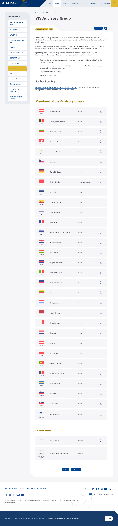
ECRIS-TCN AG (15, 58)
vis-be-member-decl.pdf (101, 121)
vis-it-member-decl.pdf (101, 272)
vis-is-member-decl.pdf (101, 262)
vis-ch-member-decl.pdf (101, 141)
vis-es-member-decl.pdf (101, 202)
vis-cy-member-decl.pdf (101, 151)
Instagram (101, 489)
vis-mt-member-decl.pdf (101, 323)
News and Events (76, 3)
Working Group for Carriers (16, 98)
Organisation (50, 13)
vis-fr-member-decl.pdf (101, 222)
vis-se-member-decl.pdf (101, 383)
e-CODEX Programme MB (17, 41)
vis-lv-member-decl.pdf (101, 313)
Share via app (77, 469)
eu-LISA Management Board (17, 23)
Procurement (93, 3)
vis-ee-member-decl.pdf (101, 192)
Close (109, 518)
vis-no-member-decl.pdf (101, 343)
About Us (57, 3)
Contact (8, 488)
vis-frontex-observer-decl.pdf (101, 453)
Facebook (97, 488)
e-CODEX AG (14, 48)
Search (114, 3)
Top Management (16, 84)
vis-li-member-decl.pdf (101, 282)
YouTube (105, 488)
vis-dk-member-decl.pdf (101, 182)
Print (105, 28)
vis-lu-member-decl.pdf (101, 303)
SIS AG (12, 74)
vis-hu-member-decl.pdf (101, 252)
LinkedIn (93, 488)
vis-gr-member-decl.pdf (101, 232)
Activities (65, 3)
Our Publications (105, 3)
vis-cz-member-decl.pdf (101, 162)
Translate (99, 28)
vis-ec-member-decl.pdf (101, 414)
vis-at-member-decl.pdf (101, 111)
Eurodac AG (14, 79)
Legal (27, 488)
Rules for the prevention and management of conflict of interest (56, 87)
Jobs (85, 3)
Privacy (14, 488)
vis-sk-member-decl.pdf (101, 403)
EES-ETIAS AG (14, 63)
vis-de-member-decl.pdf (101, 172)
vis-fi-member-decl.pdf (101, 212)
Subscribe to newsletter (39, 488)
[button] (65, 469)
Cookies (21, 488)
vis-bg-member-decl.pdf (101, 131)
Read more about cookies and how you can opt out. (62, 518)
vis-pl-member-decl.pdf (101, 353)
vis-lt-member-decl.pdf (101, 292)
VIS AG (12, 68)
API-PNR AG (14, 30)
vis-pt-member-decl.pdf (101, 363)
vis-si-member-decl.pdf (101, 393)
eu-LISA (12, 3)
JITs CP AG (13, 35)
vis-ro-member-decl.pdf (101, 373)
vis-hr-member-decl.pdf (101, 242)
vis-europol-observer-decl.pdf (101, 440)
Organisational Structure (15, 90)
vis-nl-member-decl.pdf (101, 333)
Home (49, 3)
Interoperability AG (16, 53)
